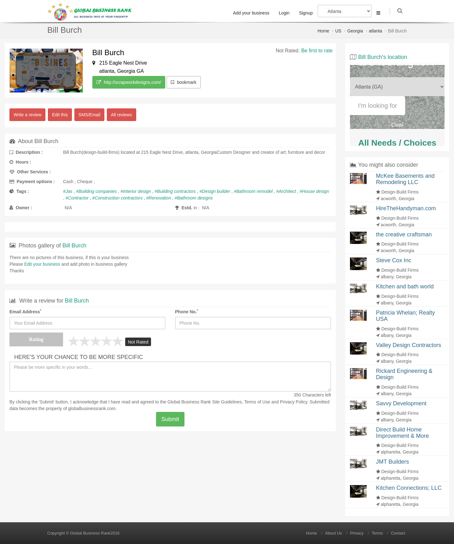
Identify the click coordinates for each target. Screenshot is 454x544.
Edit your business (42, 264)
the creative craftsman (404, 234)
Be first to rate (317, 50)
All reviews (121, 114)
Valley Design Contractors (408, 345)
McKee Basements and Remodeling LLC (405, 179)
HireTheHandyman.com (406, 208)
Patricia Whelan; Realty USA (405, 316)
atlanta (375, 30)
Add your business (253, 12)
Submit (170, 419)
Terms (377, 533)
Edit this (60, 114)
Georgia (355, 30)
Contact (398, 533)
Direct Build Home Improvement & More (402, 432)
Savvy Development (401, 403)
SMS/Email (89, 114)
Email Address (25, 311)
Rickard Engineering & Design (404, 374)
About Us (333, 533)
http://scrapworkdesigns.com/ (128, 82)
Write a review (27, 114)
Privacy (357, 533)
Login (285, 12)
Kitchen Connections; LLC (409, 488)
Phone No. (186, 311)
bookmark (183, 82)
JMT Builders (392, 462)
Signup (307, 12)
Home (323, 30)
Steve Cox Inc (393, 260)
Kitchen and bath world (405, 286)
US (338, 30)
